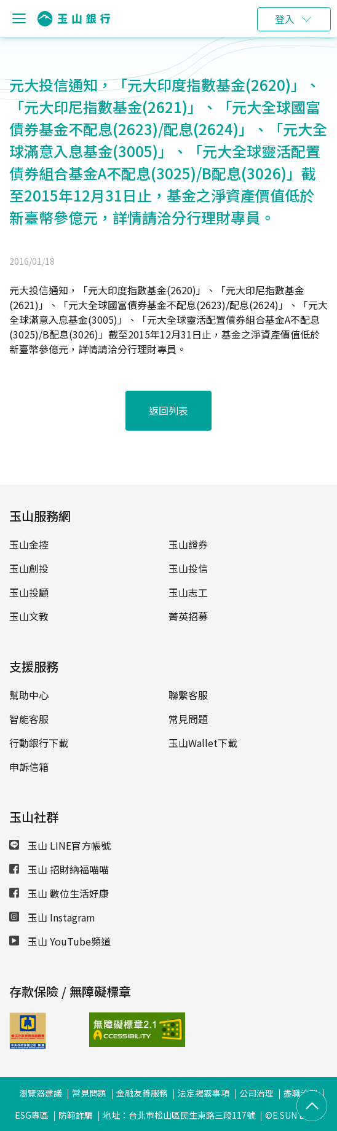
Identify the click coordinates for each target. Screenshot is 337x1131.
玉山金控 (29, 544)
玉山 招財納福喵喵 (59, 869)
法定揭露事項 (203, 1093)
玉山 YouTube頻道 (60, 941)
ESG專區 (32, 1115)
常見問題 (188, 718)
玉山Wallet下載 (202, 742)
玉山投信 (188, 568)
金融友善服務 (142, 1093)
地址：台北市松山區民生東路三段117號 (179, 1115)
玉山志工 (188, 592)
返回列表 (168, 410)
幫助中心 (29, 694)
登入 (285, 19)
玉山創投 (29, 568)
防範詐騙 (75, 1115)
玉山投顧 (29, 592)
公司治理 (256, 1093)
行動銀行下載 (38, 742)
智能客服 (29, 718)
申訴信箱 (29, 766)
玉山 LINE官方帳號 (60, 845)
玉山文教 (29, 616)
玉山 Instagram (52, 917)
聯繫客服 (188, 694)
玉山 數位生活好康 (59, 893)
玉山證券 (188, 544)
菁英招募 (188, 616)
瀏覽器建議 (40, 1093)
